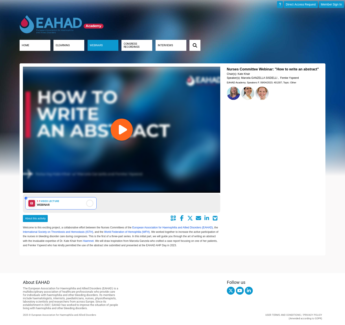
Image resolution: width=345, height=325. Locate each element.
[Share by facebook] (181, 218)
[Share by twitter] (190, 218)
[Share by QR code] (173, 218)
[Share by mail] (198, 218)
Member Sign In (331, 4)
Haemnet (88, 240)
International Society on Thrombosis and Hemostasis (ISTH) (58, 231)
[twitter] (231, 291)
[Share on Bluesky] (215, 218)
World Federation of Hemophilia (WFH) (127, 231)
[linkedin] (249, 291)
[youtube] (240, 291)
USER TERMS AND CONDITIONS (283, 315)
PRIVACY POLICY (312, 315)
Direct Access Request (301, 4)
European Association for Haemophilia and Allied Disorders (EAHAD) (172, 227)
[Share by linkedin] (207, 218)
